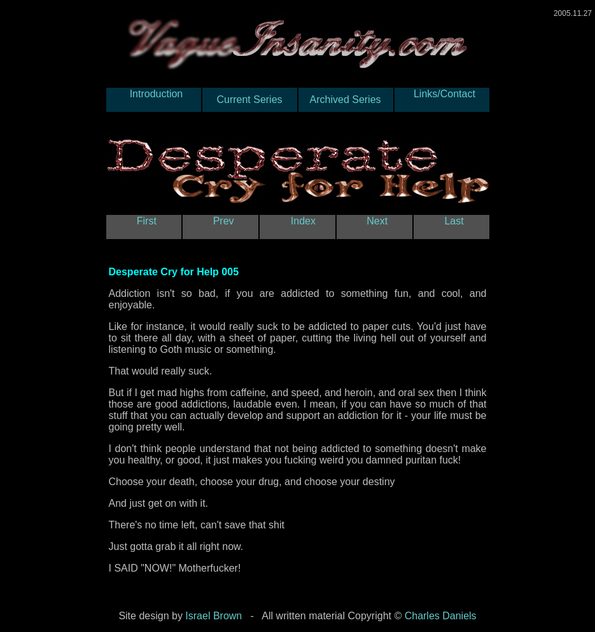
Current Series (250, 99)
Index (297, 227)
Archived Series (346, 99)
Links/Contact (441, 99)
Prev (220, 227)
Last (451, 227)
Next (374, 227)
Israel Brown (213, 615)
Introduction (153, 99)
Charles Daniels (441, 615)
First (143, 227)
